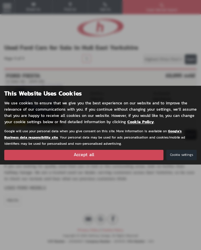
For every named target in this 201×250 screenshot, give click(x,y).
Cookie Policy (140, 122)
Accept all (84, 154)
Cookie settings (181, 154)
